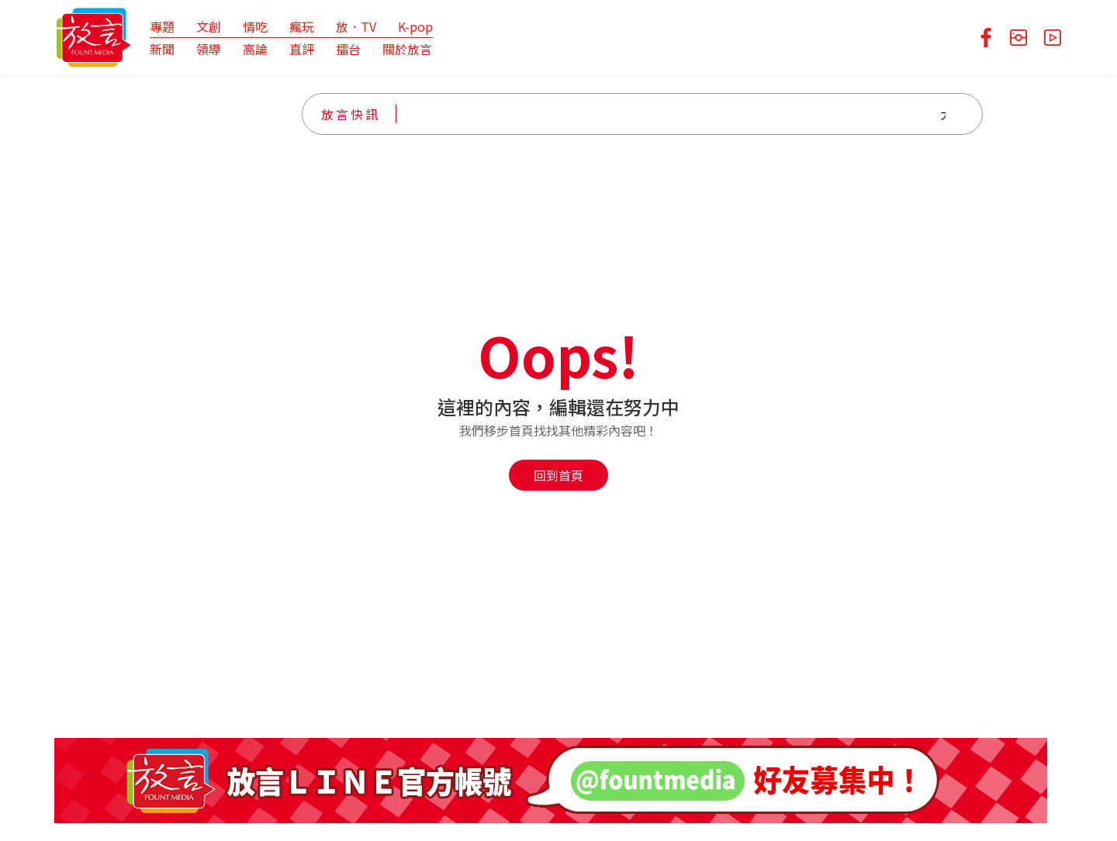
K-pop (415, 26)
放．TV (356, 26)
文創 (208, 26)
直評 (301, 49)
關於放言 (407, 49)
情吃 (255, 26)
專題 (162, 26)
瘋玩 (301, 26)
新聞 (162, 49)
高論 (255, 49)
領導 (208, 49)
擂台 (348, 49)
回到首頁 (558, 475)
